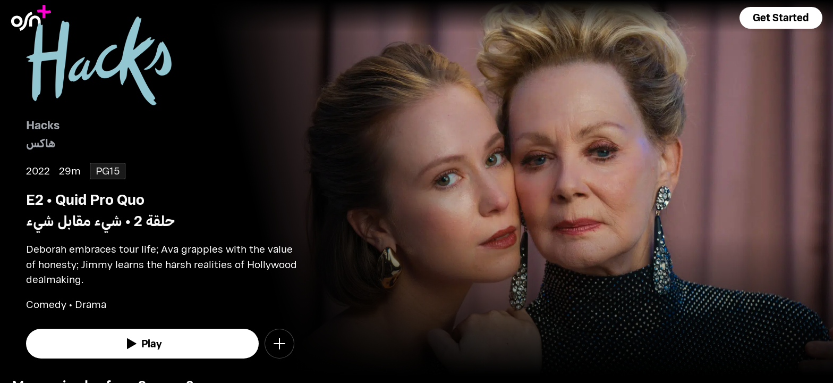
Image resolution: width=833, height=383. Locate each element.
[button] (781, 18)
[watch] (142, 344)
